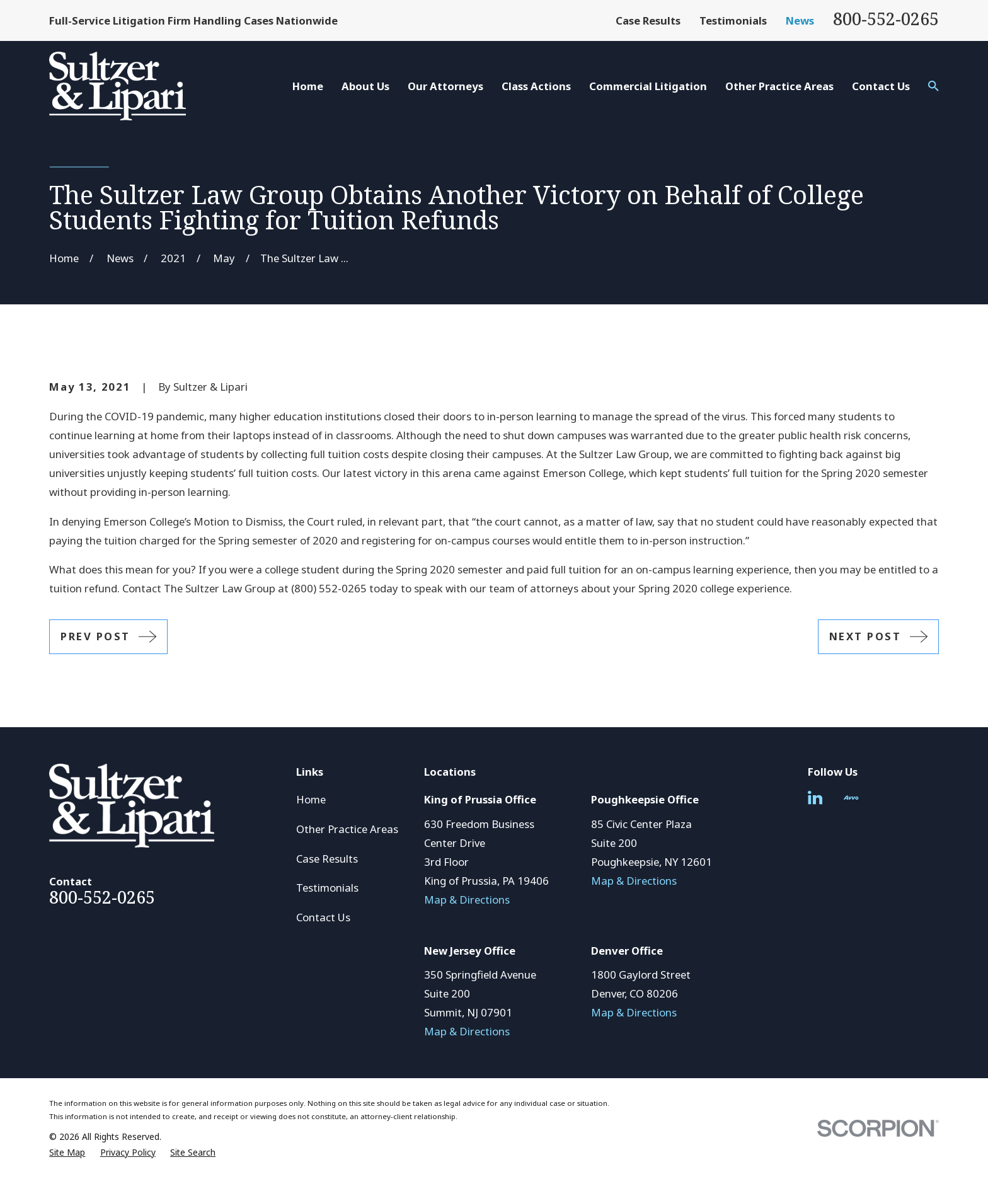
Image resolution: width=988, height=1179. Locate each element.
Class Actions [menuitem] (536, 86)
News (800, 20)
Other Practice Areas (347, 829)
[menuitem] (67, 1152)
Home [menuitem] (307, 86)
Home (311, 799)
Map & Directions (467, 899)
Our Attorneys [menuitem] (445, 86)
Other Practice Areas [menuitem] (779, 86)
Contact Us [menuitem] (881, 86)
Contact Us (323, 917)
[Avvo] (851, 797)
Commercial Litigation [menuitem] (648, 86)
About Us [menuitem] (365, 86)
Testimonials (733, 20)
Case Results (648, 20)
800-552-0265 (886, 18)
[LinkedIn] (815, 797)
